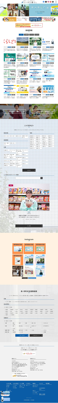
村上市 (16, 309)
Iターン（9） (12, 136)
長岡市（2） (32, 143)
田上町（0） (32, 141)
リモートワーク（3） (25, 151)
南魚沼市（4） (32, 144)
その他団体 (11, 315)
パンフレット (45, 323)
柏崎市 (30, 313)
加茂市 (26, 311)
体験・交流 (6, 332)
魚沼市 (6, 313)
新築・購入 (20, 326)
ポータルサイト (46, 326)
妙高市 (45, 313)
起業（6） (24, 157)
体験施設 (14, 332)
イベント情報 (21, 383)
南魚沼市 (11, 313)
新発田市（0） (32, 137)
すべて (21, 34)
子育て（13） (12, 143)
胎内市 (26, 309)
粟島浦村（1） (32, 136)
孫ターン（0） (18, 136)
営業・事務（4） (13, 163)
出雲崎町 (51, 311)
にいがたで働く (8, 383)
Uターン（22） (6, 136)
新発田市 (31, 309)
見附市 (35, 311)
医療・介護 (33, 323)
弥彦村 (16, 311)
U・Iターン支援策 (35, 392)
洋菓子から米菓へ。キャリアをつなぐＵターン (29, 216)
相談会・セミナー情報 (22, 385)
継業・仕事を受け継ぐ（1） (6, 155)
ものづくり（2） (7, 160)
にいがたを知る (15, 385)
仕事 (5, 323)
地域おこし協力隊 (8, 390)
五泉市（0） (32, 139)
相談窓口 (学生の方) (35, 386)
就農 (25, 323)
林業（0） (24, 154)
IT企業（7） (6, 150)
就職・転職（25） (12, 155)
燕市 (10, 311)
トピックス (37, 34)
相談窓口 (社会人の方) (35, 385)
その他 (13, 324)
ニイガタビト (28, 383)
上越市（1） (44, 146)
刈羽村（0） (38, 146)
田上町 (21, 311)
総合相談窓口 (8, 385)
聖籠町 (35, 309)
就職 (13, 323)
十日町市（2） (44, 144)
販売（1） (18, 163)
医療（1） (5, 157)
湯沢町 (16, 313)
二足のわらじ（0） (18, 166)
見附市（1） (51, 141)
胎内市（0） (51, 136)
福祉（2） (12, 157)
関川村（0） (44, 136)
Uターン (24, 219)
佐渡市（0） (38, 148)
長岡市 (40, 311)
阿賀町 (45, 309)
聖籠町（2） (38, 137)
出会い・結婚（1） (6, 144)
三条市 (30, 311)
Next (51, 10)
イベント (31, 34)
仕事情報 (26, 34)
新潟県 (6, 309)
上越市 (40, 313)
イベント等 (20, 332)
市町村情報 (47, 383)
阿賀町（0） (51, 137)
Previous (6, 10)
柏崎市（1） (32, 146)
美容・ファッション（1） (12, 161)
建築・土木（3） (7, 163)
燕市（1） (44, 139)
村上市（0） (38, 136)
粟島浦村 (11, 309)
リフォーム (26, 326)
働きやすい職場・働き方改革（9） (18, 152)
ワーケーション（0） (12, 151)
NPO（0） (24, 160)
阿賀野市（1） (44, 137)
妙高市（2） (51, 146)
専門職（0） (6, 165)
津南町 (26, 313)
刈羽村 (35, 313)
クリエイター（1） (18, 161)
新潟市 (31, 219)
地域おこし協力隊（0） (25, 137)
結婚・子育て (7, 330)
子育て (26, 330)
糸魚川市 (51, 313)
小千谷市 (46, 311)
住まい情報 (14, 386)
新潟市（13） (38, 139)
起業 (19, 323)
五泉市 (50, 309)
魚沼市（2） (51, 143)
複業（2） (12, 165)
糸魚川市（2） (32, 148)
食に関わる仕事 (27, 219)
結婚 (13, 330)
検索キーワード (28, 385)
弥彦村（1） (51, 139)
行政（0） (24, 163)
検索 (42, 178)
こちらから (15, 368)
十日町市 (21, 313)
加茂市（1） (38, 141)
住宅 (5, 326)
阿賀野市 (41, 309)
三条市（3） (44, 141)
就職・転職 (34, 219)
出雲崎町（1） (44, 143)
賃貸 (13, 326)
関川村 (21, 309)
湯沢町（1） (38, 144)
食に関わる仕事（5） (18, 158)
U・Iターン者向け (7, 301)
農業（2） (18, 154)
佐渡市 (6, 315)
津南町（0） (51, 144)
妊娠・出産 (20, 330)
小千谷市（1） (38, 143)
